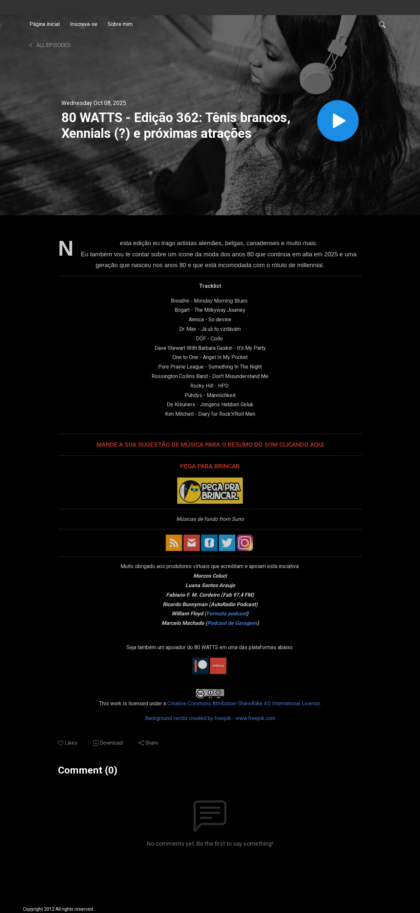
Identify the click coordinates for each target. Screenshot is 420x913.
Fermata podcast (226, 613)
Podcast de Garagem (232, 623)
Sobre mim (120, 24)
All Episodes (49, 45)
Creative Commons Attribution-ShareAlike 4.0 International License (243, 703)
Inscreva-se (83, 24)
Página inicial (45, 24)
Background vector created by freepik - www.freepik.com (210, 718)
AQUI (317, 444)
